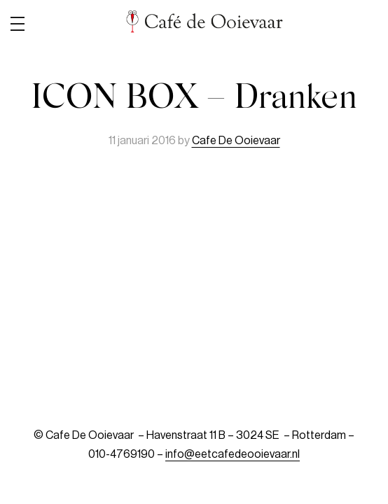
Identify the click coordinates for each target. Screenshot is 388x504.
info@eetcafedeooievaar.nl (232, 454)
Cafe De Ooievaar (236, 140)
